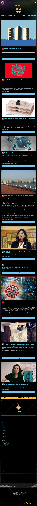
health (12, 219)
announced (13, 82)
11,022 (23, 397)
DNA (2, 421)
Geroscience (3, 477)
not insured (22, 127)
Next (32, 397)
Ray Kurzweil (3, 422)
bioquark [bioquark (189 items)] (16, 411)
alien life (3, 426)
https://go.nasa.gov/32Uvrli (6, 268)
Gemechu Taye (5, 449)
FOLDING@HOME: (14, 498)
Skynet (2, 424)
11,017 (10, 397)
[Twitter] (26, 503)
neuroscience (10, 355)
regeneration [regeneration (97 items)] (16, 413)
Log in (2, 17)
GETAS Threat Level (18, 490)
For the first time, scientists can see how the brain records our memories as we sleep (19, 344)
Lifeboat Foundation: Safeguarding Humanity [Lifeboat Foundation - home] (17, 3)
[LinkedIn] (27, 503)
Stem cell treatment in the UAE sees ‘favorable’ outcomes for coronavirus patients (18, 195)
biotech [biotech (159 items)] (19, 411)
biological (3, 434)
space (8, 91)
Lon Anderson (5, 219)
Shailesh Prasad (5, 447)
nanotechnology (15, 163)
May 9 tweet (32, 85)
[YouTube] (29, 503)
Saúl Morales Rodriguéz (6, 443)
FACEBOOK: (14, 492)
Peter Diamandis (4, 420)
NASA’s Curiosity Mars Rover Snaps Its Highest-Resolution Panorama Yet (17, 265)
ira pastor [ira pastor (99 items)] (27, 412)
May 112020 (2, 48)
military (7, 91)
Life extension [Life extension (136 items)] (31, 412)
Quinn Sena (5, 56)
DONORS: (16, 495)
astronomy (3, 429)
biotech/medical (8, 163)
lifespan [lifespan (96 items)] (34, 412)
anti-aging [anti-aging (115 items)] (7, 411)
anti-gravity (3, 427)
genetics (11, 219)
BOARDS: (20, 495)
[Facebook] (24, 503)
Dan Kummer (4, 453)
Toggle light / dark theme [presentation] (35, 2)
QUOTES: (20, 500)
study (5, 125)
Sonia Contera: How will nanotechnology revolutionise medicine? (15, 153)
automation (3, 431)
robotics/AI (8, 389)
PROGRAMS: (20, 498)
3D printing (3, 419)
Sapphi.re (12, 502)
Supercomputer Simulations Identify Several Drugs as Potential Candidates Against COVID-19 (18, 302)
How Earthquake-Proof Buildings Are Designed (12, 48)
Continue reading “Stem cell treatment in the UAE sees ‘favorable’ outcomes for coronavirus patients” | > (15, 217)
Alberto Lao (5, 270)
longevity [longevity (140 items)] (3, 413)
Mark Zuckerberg (4, 425)
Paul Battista (4, 448)
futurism (7, 129)
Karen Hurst (4, 451)
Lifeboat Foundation (5, 502)
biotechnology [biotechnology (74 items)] (22, 411)
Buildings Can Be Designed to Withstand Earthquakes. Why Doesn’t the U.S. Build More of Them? (19, 119)
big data (3, 432)
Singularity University (4, 423)
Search (35, 402)
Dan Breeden (4, 446)
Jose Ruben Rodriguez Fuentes (7, 452)
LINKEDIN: (14, 493)
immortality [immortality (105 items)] (21, 412)
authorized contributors (6, 17)
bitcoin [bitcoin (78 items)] (25, 411)
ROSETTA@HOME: (14, 499)
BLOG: (19, 494)
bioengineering (3, 433)
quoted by (17, 89)
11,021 (21, 397)
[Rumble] (30, 503)
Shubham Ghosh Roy (5, 444)
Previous (5, 397)
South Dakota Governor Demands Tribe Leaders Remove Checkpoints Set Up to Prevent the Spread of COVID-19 (19, 252)
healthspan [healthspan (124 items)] (14, 412)
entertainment (12, 163)
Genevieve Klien (5, 163)
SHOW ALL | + (3, 471)
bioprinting (3, 435)
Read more (18, 59)
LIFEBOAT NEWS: (20, 492)
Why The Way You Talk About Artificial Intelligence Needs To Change (16, 384)
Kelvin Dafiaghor (5, 450)
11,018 (13, 397)
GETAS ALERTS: (20, 493)
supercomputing (12, 315)
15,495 (29, 397)
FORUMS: (17, 500)
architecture (3, 428)
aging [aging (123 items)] (2, 411)
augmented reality (4, 430)
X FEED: (14, 494)
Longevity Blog (3, 478)
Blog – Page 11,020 (18, 6)
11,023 (26, 397)
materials (7, 56)
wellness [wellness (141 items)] (34, 413)
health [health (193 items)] (12, 412)
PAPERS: (20, 499)
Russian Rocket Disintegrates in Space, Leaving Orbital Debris (15, 80)
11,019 (15, 397)
